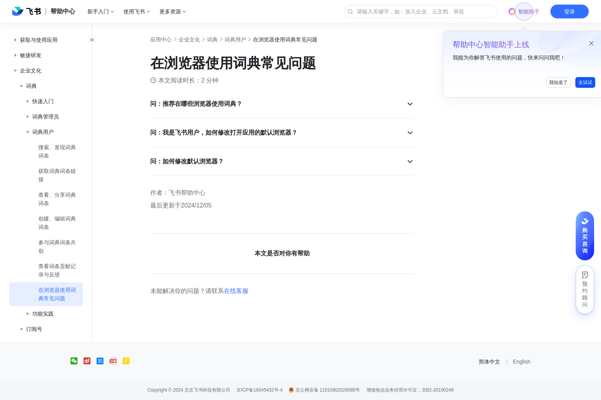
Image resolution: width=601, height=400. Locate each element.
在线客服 (244, 291)
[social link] (77, 360)
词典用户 (244, 39)
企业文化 (198, 39)
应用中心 (169, 39)
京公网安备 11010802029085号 (324, 390)
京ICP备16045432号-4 (259, 390)
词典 (220, 39)
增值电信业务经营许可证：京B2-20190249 (410, 390)
